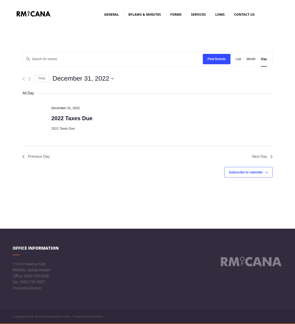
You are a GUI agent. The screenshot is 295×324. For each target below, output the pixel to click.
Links (220, 14)
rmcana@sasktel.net (27, 288)
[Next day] (29, 79)
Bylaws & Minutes (144, 14)
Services (198, 14)
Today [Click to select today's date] (41, 78)
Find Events (216, 59)
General (111, 15)
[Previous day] (23, 79)
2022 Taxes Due (71, 118)
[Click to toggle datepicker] (83, 78)
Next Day (262, 156)
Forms (176, 14)
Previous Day (36, 156)
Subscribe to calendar (246, 172)
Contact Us (244, 14)
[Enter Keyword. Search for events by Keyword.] (113, 59)
